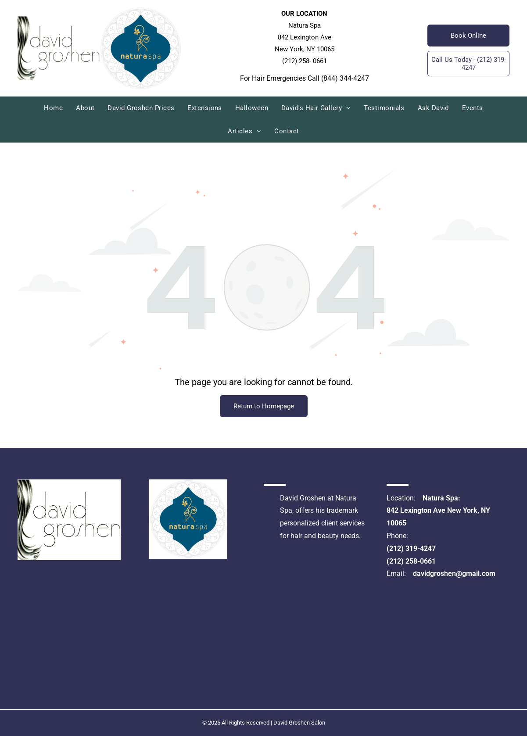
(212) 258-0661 (411, 561)
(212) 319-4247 (411, 548)
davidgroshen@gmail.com (454, 573)
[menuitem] (53, 108)
